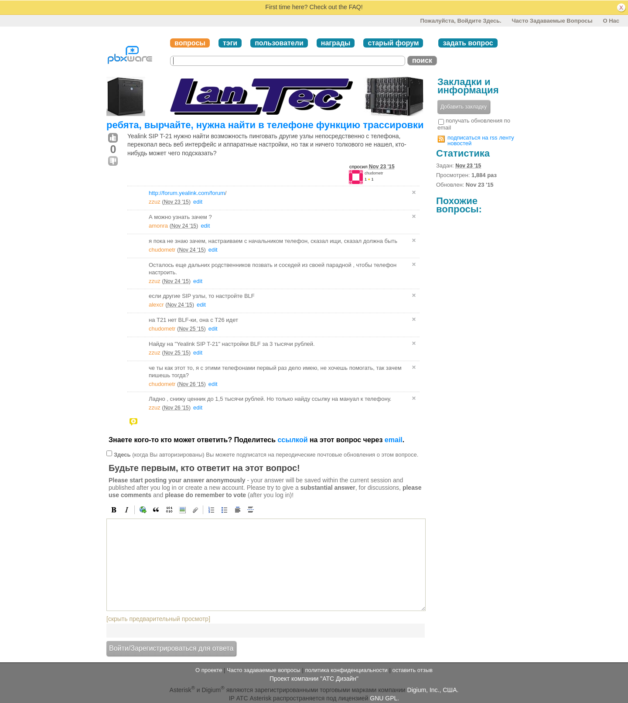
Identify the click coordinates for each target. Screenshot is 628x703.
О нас (611, 20)
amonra (158, 225)
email (394, 440)
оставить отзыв (412, 670)
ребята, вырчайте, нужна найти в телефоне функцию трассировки (265, 124)
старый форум (393, 43)
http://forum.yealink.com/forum (187, 193)
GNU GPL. (384, 698)
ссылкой (292, 440)
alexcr (156, 304)
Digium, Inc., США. (433, 689)
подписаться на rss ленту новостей (480, 140)
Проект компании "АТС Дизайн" (314, 678)
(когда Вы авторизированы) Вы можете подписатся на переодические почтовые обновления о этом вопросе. (266, 454)
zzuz (154, 201)
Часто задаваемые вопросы (552, 20)
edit (197, 201)
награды (336, 43)
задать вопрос (468, 43)
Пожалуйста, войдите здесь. (460, 20)
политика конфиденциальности (346, 670)
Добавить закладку (463, 107)
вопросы (189, 43)
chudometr (374, 173)
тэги (230, 43)
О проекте (208, 670)
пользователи (279, 43)
